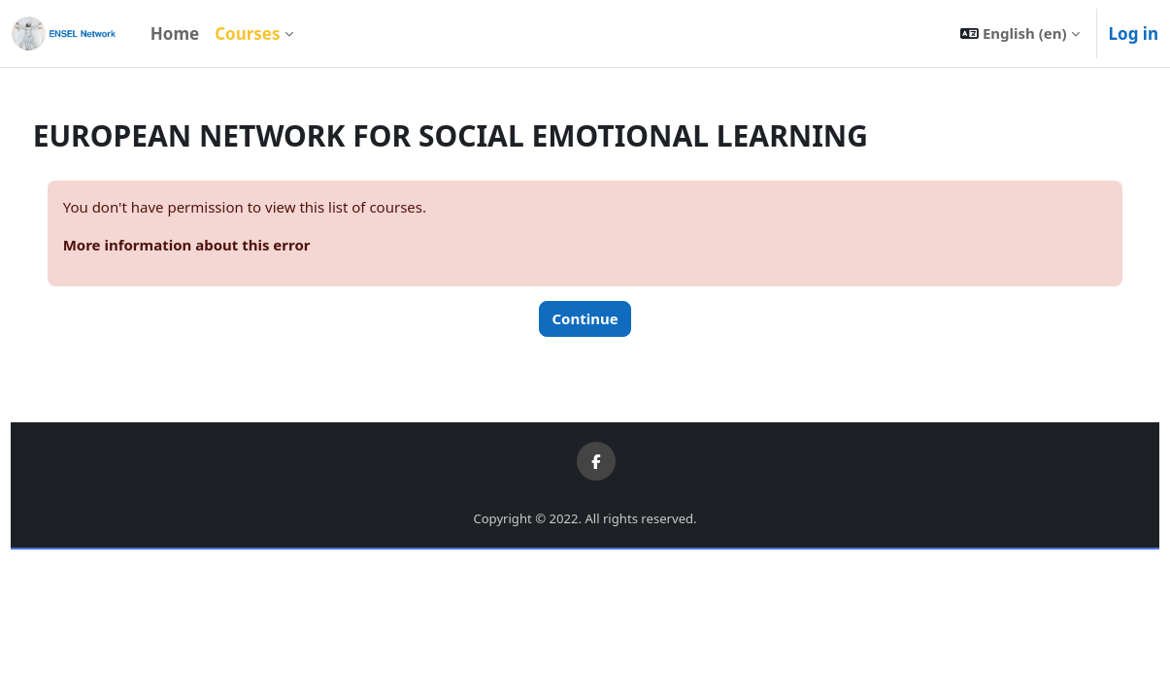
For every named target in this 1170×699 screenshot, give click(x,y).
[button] (1019, 33)
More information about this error (223, 244)
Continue (585, 318)
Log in (1133, 33)
